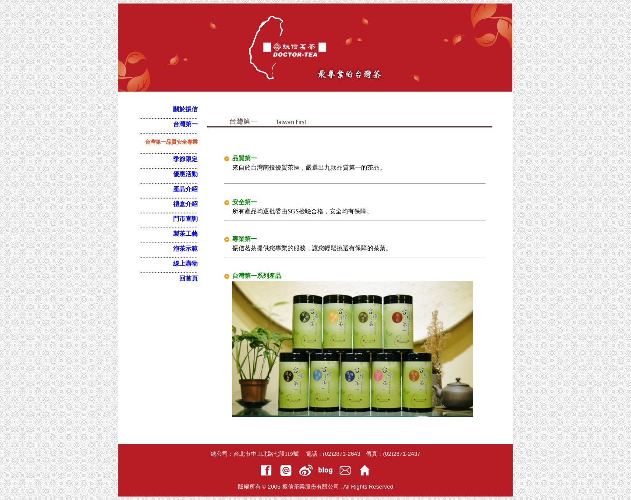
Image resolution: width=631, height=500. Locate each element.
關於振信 (185, 109)
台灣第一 (185, 124)
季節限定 (185, 159)
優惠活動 (185, 174)
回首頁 (188, 278)
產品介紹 (185, 189)
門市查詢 (185, 219)
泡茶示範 (185, 248)
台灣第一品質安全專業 (171, 142)
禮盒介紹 (185, 204)
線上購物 (185, 263)
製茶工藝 (185, 233)
